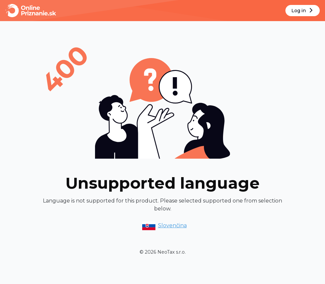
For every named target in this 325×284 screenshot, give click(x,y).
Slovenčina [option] (164, 226)
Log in (302, 11)
